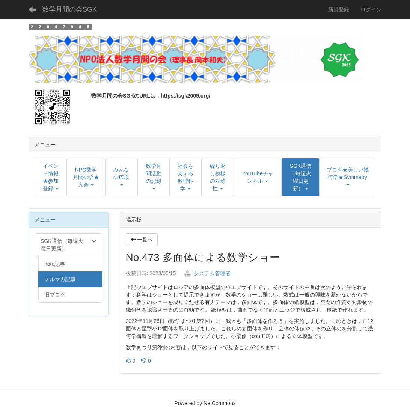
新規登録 (338, 9)
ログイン (370, 9)
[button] (300, 177)
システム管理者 (207, 273)
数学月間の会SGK (69, 9)
